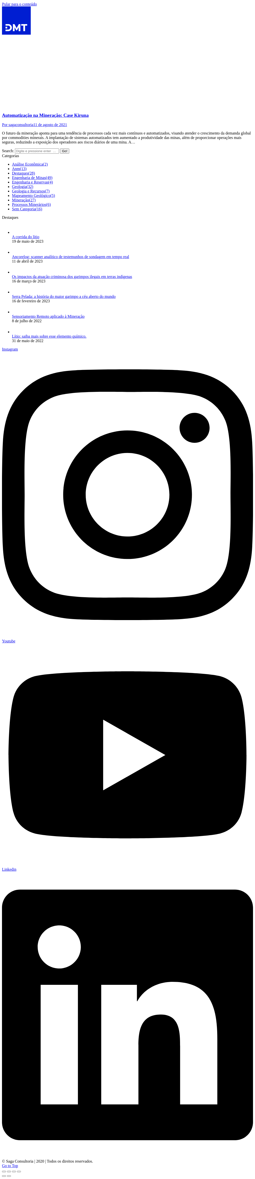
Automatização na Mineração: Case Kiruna (45, 115)
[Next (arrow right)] (9, 1176)
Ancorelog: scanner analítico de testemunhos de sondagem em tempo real (70, 257)
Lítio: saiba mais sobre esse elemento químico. (49, 336)
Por (17, 125)
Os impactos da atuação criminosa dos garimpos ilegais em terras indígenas (72, 276)
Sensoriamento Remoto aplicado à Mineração (48, 316)
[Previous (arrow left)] (4, 1176)
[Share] (9, 1171)
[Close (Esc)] (4, 1171)
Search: (8, 151)
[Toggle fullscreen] (14, 1171)
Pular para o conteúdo (19, 4)
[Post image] (17, 232)
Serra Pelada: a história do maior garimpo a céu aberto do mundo (64, 296)
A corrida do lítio (25, 237)
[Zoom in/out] (19, 1171)
